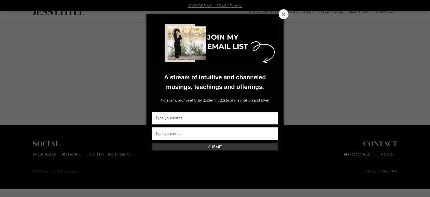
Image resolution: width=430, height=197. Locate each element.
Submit (215, 146)
